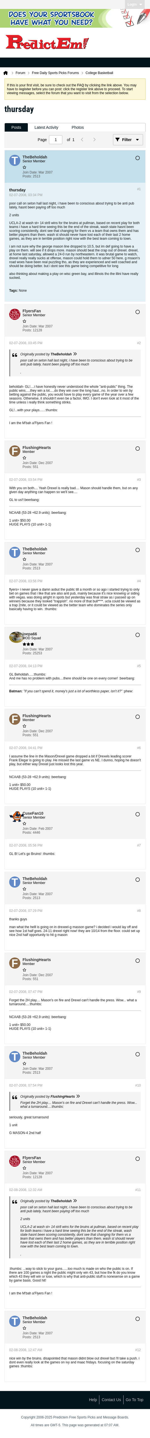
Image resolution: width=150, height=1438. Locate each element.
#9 (139, 992)
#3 (139, 480)
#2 (139, 343)
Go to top (134, 1399)
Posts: (27, 176)
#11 (138, 1190)
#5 (139, 666)
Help (93, 1399)
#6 (139, 748)
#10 (138, 1085)
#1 (139, 189)
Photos (78, 127)
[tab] (16, 127)
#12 (138, 1350)
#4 (139, 581)
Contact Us (111, 1399)
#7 (139, 845)
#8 (139, 911)
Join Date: (30, 172)
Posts (16, 127)
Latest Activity (46, 127)
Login (134, 4)
